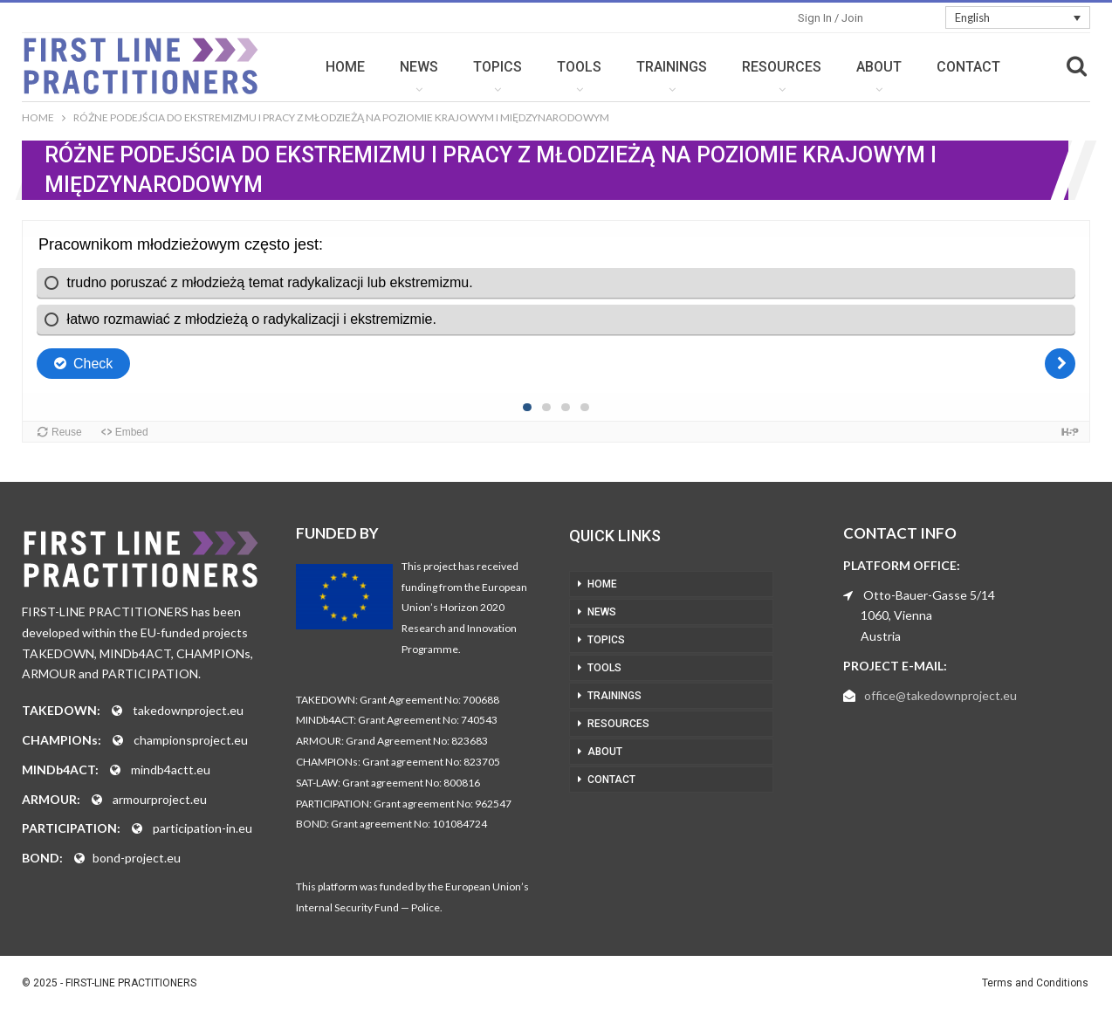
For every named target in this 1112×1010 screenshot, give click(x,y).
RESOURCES (781, 66)
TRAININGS (671, 66)
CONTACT (968, 66)
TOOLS (579, 66)
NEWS (419, 66)
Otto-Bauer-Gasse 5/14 (929, 594)
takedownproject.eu (188, 710)
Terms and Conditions (1035, 983)
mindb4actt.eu (170, 769)
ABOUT (879, 66)
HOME (345, 66)
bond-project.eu (137, 857)
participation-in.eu (202, 828)
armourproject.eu (160, 799)
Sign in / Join (830, 17)
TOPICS (497, 66)
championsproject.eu (191, 739)
